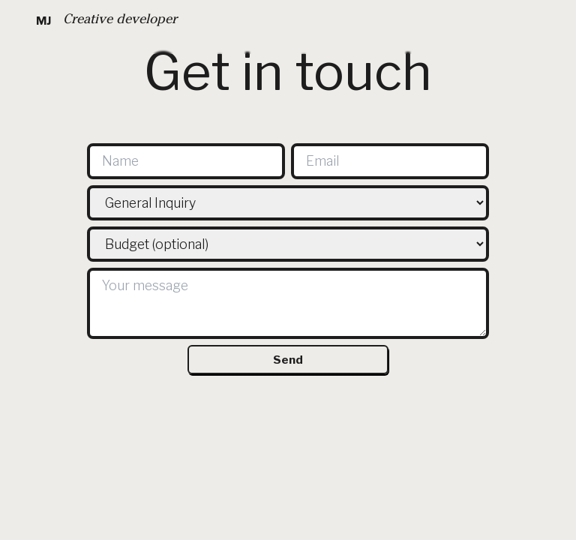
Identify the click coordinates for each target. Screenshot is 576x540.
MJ (43, 21)
